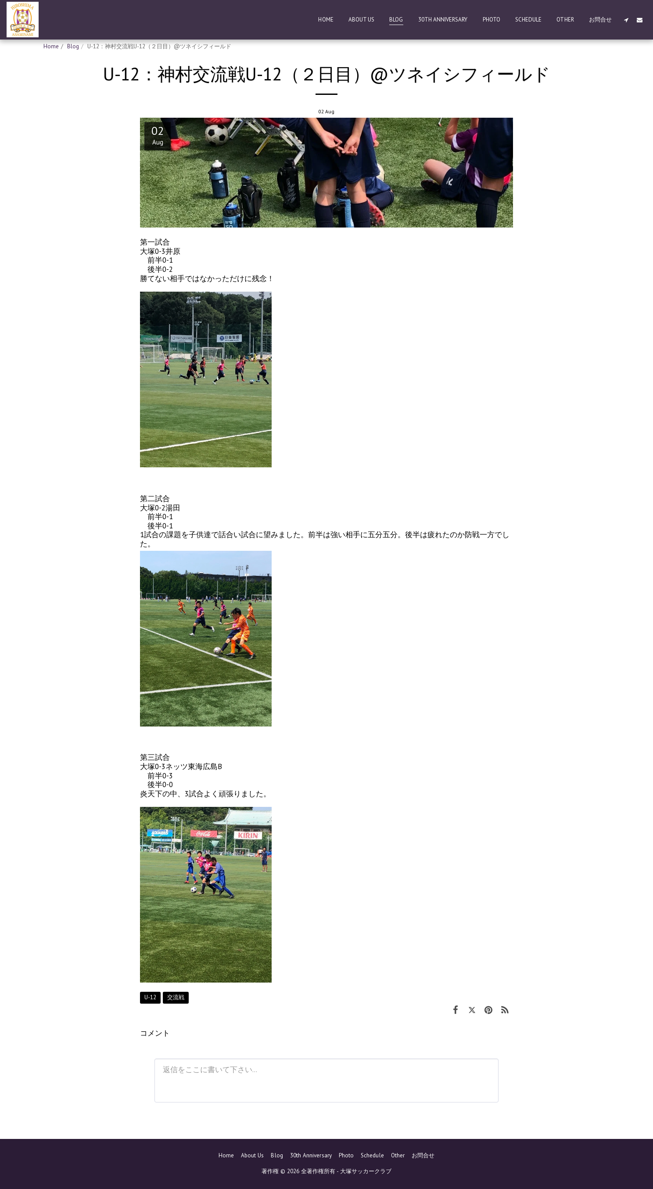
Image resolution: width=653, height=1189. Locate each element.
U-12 (150, 997)
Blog (73, 46)
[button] (626, 20)
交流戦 (175, 997)
